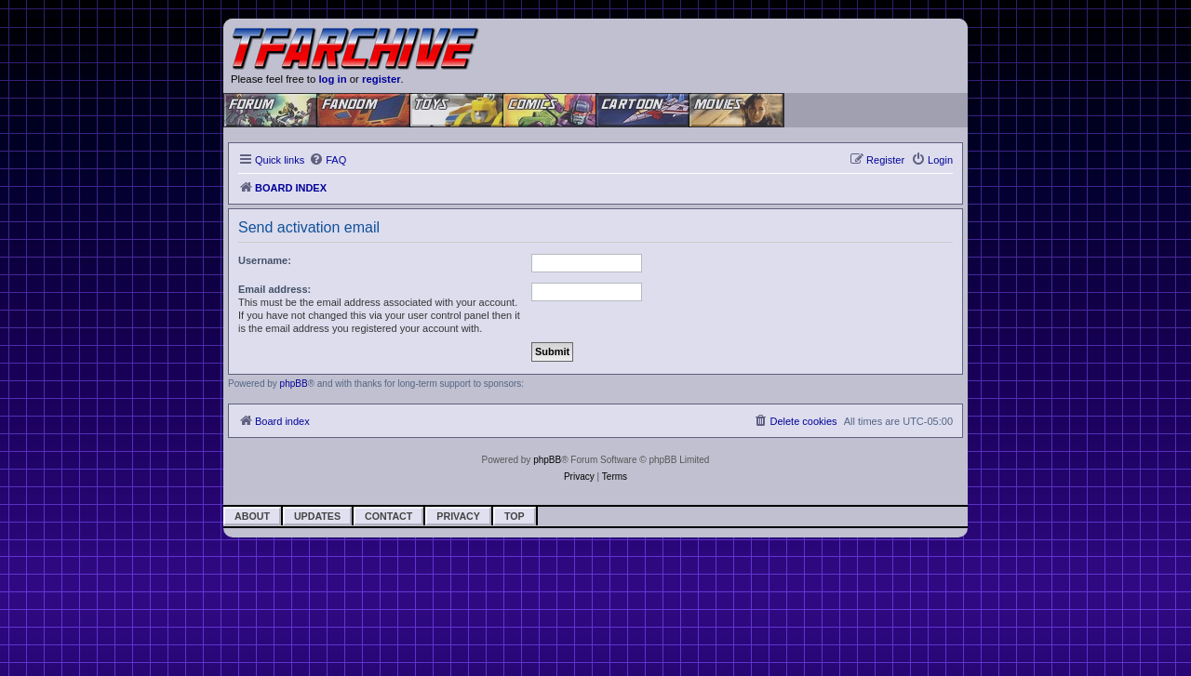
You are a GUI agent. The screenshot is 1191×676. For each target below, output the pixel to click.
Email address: (274, 289)
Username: (264, 260)
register (381, 79)
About (252, 516)
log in (332, 79)
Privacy (458, 516)
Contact (388, 516)
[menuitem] (327, 160)
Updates (317, 516)
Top (514, 516)
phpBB (294, 383)
